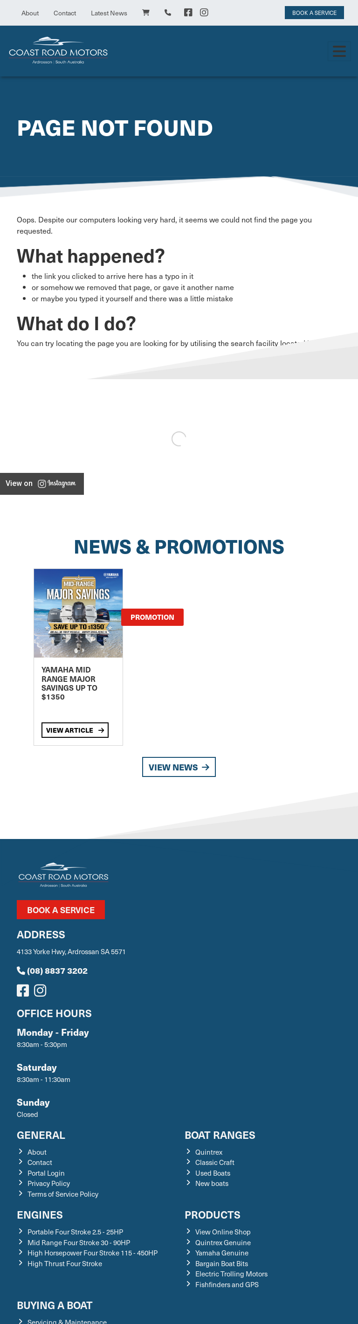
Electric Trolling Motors (231, 1274)
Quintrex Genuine (223, 1242)
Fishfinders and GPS (227, 1284)
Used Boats (212, 1173)
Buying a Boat (55, 1304)
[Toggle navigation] (339, 51)
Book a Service (61, 909)
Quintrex (208, 1152)
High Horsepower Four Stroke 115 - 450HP (93, 1253)
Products (213, 1214)
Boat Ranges (220, 1134)
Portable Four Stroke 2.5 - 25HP (75, 1232)
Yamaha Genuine (221, 1253)
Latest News (109, 13)
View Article (75, 730)
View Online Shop (223, 1232)
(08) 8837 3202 (52, 970)
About (30, 13)
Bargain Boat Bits (221, 1263)
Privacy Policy (49, 1183)
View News (179, 767)
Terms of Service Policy (63, 1194)
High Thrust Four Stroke (65, 1263)
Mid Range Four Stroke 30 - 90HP (79, 1242)
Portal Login (46, 1173)
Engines (40, 1214)
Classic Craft (214, 1162)
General (41, 1134)
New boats (211, 1183)
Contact (65, 13)
